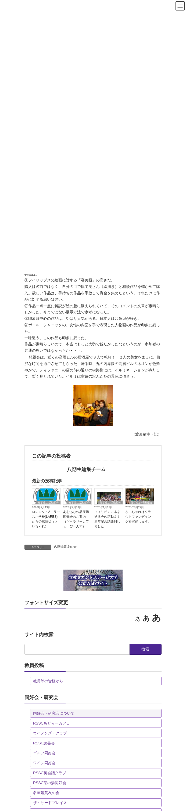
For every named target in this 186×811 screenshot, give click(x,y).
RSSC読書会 (44, 743)
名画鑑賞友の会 (65, 547)
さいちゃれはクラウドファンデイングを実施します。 (138, 516)
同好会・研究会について (53, 713)
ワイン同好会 (44, 763)
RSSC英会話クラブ (49, 773)
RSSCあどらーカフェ (51, 723)
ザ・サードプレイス (50, 803)
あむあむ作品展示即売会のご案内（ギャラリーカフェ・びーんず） (76, 519)
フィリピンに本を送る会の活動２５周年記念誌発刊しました (107, 519)
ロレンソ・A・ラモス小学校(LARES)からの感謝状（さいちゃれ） (46, 519)
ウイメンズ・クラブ (50, 733)
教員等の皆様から (48, 681)
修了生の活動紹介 (48, 502)
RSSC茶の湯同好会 (49, 783)
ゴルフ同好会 (44, 753)
